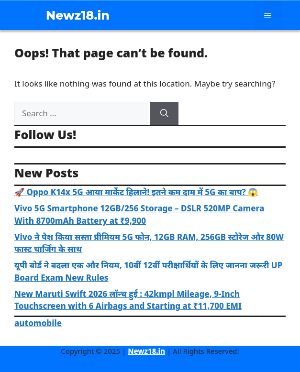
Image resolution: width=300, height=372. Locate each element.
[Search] (164, 113)
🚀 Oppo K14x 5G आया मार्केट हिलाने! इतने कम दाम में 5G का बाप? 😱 (136, 191)
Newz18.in (78, 15)
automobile (38, 322)
